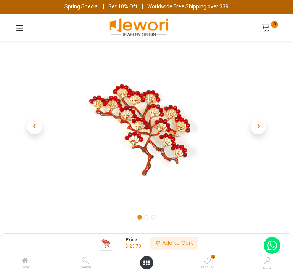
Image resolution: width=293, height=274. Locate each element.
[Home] (25, 261)
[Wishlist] (207, 260)
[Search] (85, 261)
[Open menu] (146, 263)
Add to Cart (174, 243)
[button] (35, 126)
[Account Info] (268, 260)
